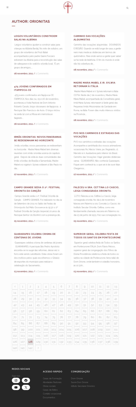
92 (77, 323)
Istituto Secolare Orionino (83, 386)
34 (61, 298)
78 (76, 317)
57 (22, 311)
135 (85, 341)
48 (61, 304)
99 (22, 329)
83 (115, 317)
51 (84, 304)
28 (14, 298)
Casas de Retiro (50, 390)
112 (15, 335)
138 (108, 341)
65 (84, 311)
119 (69, 335)
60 (46, 311)
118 (61, 335)
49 (69, 304)
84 (15, 323)
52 (92, 304)
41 (115, 298)
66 (92, 311)
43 (22, 304)
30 (30, 298)
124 (108, 335)
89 (53, 323)
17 (38, 292)
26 (108, 292)
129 (38, 341)
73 (38, 317)
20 (61, 292)
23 (84, 292)
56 (14, 311)
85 (22, 323)
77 (69, 317)
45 (38, 304)
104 (61, 329)
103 (54, 329)
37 (84, 298)
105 (69, 329)
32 (46, 298)
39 (100, 298)
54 (108, 304)
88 (46, 323)
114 (30, 335)
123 (100, 335)
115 (38, 335)
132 (61, 341)
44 (30, 304)
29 (22, 298)
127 (23, 341)
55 (115, 304)
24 (92, 292)
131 (54, 341)
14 (14, 292)
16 (30, 292)
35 (69, 298)
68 (108, 311)
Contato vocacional (52, 394)
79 (84, 317)
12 (108, 286)
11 (100, 286)
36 (76, 298)
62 (61, 311)
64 (77, 311)
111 (116, 329)
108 (92, 329)
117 (54, 335)
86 (30, 323)
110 (108, 329)
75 (53, 317)
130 (46, 341)
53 (100, 304)
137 (100, 341)
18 (46, 292)
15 (22, 292)
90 (61, 323)
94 (92, 323)
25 (100, 292)
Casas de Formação (52, 378)
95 (100, 323)
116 (46, 335)
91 (69, 323)
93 (84, 323)
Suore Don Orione (79, 382)
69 (115, 311)
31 (38, 298)
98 (15, 329)
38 (92, 298)
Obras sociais (49, 386)
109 (100, 329)
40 (108, 298)
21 (69, 292)
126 (15, 341)
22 (77, 292)
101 (38, 329)
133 (69, 341)
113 (23, 335)
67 (100, 311)
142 (30, 347)
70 (14, 317)
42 (14, 304)
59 (38, 311)
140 (15, 347)
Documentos (49, 397)
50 (76, 304)
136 (92, 341)
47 (53, 304)
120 (77, 335)
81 (100, 317)
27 (115, 292)
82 (108, 317)
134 (77, 341)
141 (23, 347)
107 (85, 329)
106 (77, 329)
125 (116, 335)
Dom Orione (77, 378)
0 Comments (42, 73)
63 (69, 311)
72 (30, 317)
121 (85, 335)
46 (46, 304)
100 (30, 329)
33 (53, 298)
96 (108, 323)
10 (92, 286)
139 (116, 341)
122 (92, 335)
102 (46, 329)
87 (38, 323)
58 (30, 311)
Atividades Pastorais (52, 382)
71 (22, 317)
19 (53, 292)
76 (61, 317)
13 (115, 286)
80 (92, 317)
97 (115, 323)
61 (53, 311)
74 (46, 317)
